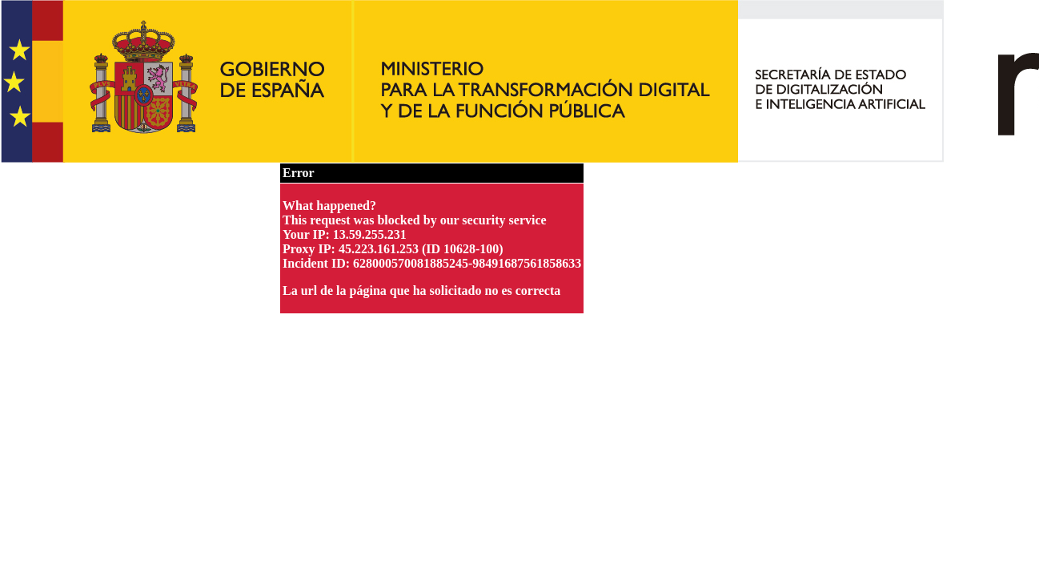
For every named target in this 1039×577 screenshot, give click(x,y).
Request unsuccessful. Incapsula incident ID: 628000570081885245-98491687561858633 (519, 288)
